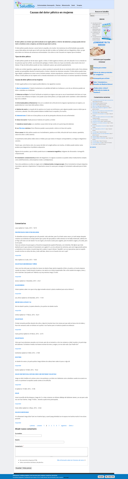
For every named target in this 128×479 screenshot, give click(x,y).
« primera (32, 426)
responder (18, 255)
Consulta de (95, 120)
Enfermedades (42, 6)
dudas (93, 144)
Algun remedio (19, 285)
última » (71, 426)
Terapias (79, 6)
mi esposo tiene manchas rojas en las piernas (102, 100)
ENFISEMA (94, 103)
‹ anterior (39, 426)
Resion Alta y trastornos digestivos (100, 107)
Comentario (19, 446)
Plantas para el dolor (99, 68)
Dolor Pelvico (19, 338)
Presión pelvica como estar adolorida (27, 232)
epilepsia (94, 136)
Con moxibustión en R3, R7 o (99, 129)
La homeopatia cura (96, 142)
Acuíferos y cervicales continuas (99, 123)
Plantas (58, 6)
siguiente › (64, 426)
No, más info (110, 477)
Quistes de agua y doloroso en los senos (101, 117)
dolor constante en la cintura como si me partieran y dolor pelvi (35, 374)
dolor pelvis (19, 319)
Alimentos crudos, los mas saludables (101, 133)
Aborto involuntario (23, 88)
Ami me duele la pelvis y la (23, 302)
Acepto (101, 477)
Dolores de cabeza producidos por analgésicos (102, 73)
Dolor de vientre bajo (22, 412)
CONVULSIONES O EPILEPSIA (99, 138)
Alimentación (66, 6)
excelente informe (96, 121)
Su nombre (18, 433)
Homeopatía (50, 6)
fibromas (22, 128)
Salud (73, 6)
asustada (18, 357)
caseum (94, 104)
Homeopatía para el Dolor (101, 78)
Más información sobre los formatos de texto (70, 460)
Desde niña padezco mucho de (99, 126)
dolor (17, 393)
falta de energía (95, 106)
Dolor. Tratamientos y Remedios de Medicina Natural (102, 83)
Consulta (94, 132)
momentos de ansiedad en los (99, 114)
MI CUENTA (93, 147)
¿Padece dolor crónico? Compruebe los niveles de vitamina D (101, 90)
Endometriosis (21, 115)
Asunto (17, 440)
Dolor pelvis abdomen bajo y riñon (26, 264)
